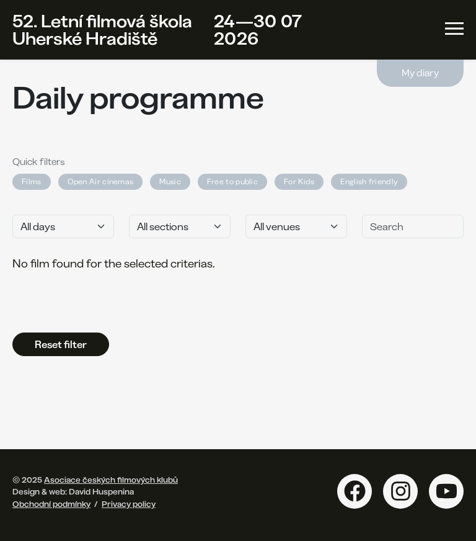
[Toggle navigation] (454, 28)
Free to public (232, 181)
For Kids (299, 181)
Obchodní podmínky (51, 504)
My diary (420, 73)
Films (32, 181)
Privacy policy (129, 504)
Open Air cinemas (101, 181)
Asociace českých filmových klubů (111, 480)
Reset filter (61, 344)
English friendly (369, 181)
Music (170, 181)
